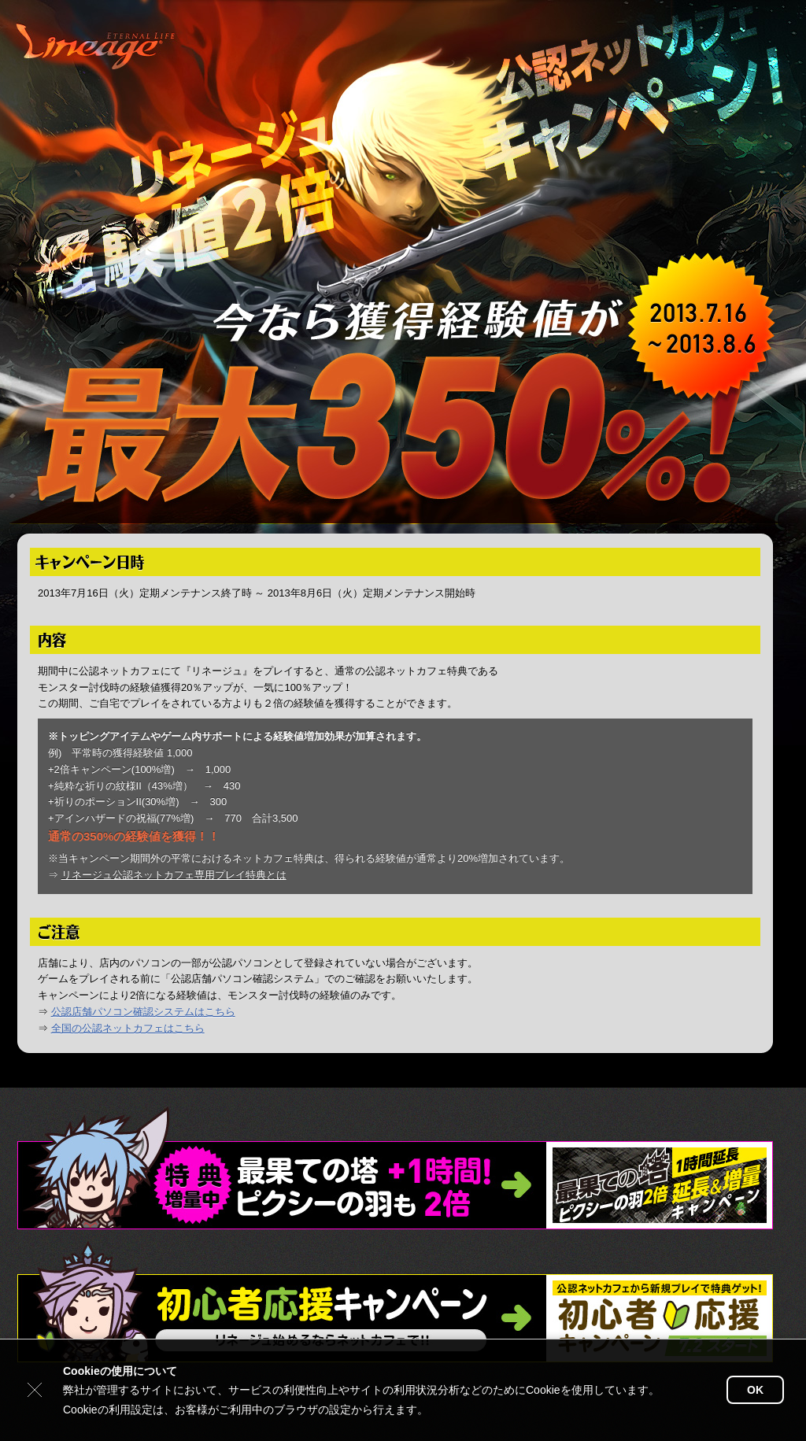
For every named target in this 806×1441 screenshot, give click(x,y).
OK (755, 1390)
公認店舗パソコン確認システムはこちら (143, 1012)
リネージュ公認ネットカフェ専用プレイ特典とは (174, 875)
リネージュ (97, 47)
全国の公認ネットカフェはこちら (128, 1028)
